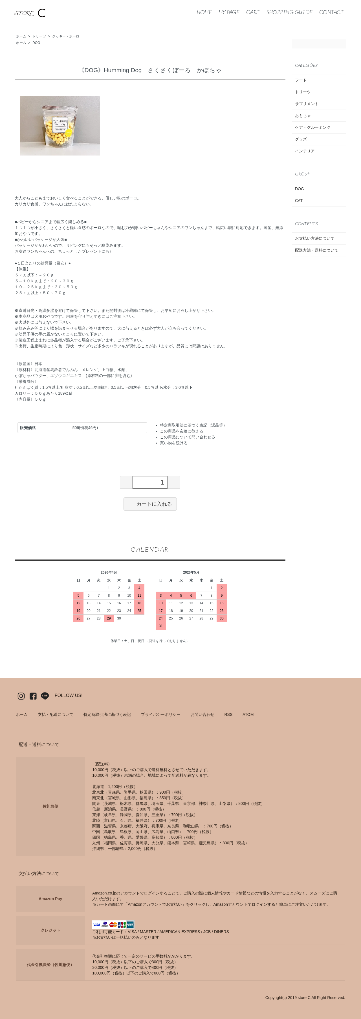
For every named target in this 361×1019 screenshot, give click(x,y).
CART (253, 12)
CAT (299, 200)
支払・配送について (55, 714)
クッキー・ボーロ (65, 36)
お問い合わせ (202, 714)
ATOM (248, 714)
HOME (204, 12)
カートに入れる (150, 503)
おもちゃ (303, 115)
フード (301, 80)
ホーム (21, 36)
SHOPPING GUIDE (290, 12)
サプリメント (307, 103)
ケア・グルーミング (313, 127)
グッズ (301, 139)
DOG (36, 43)
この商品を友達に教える (181, 431)
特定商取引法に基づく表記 (107, 714)
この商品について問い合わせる (187, 437)
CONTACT (331, 12)
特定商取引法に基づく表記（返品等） (193, 425)
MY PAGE (229, 12)
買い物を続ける (174, 443)
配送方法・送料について (316, 250)
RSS (228, 714)
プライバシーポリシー (160, 714)
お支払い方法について (314, 238)
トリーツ (39, 36)
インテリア (305, 151)
